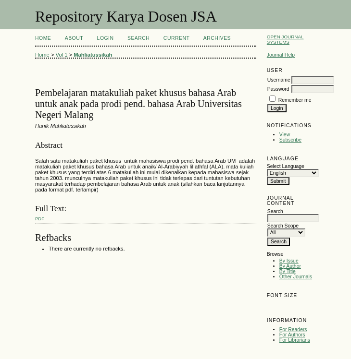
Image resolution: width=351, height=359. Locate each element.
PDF (39, 218)
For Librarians (294, 340)
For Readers (293, 329)
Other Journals (295, 276)
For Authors (292, 334)
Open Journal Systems (285, 39)
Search (138, 38)
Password (278, 89)
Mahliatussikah (93, 55)
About (74, 38)
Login (105, 38)
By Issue (289, 260)
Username (278, 80)
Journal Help (281, 55)
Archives (217, 38)
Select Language (285, 166)
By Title (287, 271)
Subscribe (290, 140)
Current (176, 38)
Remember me (295, 100)
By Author (290, 266)
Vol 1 (62, 55)
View (284, 134)
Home (43, 38)
